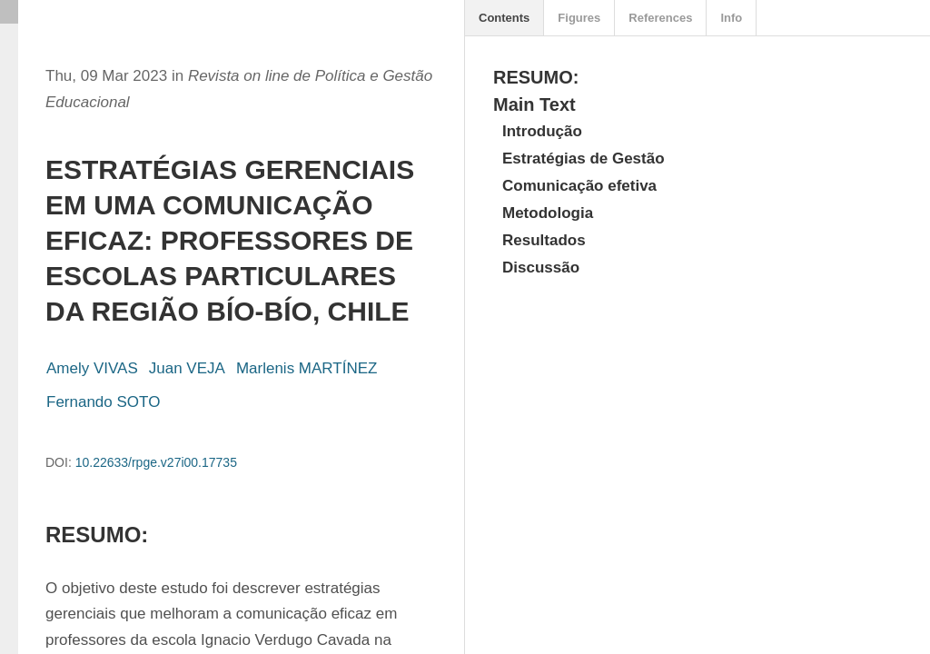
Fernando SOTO (103, 402)
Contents (504, 18)
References (660, 18)
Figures (579, 18)
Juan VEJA (187, 368)
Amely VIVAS (92, 368)
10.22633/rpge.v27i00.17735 (156, 462)
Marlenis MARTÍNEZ (307, 368)
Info (731, 18)
